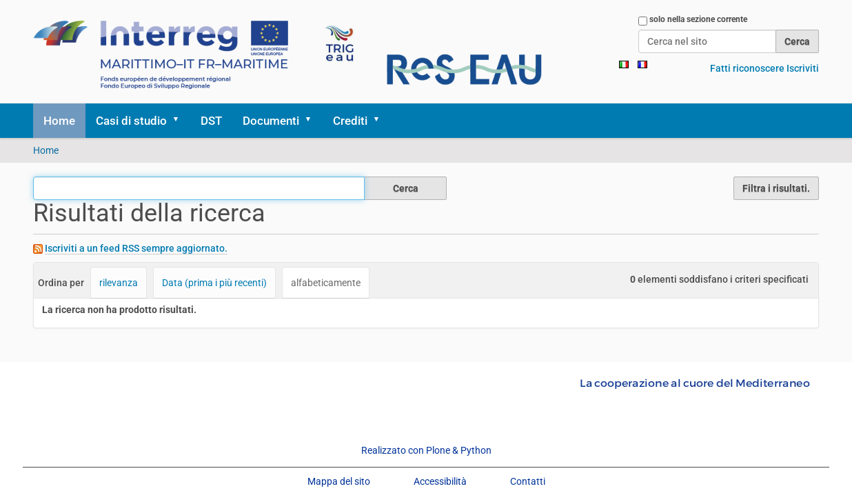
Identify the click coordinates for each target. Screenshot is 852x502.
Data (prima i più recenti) (214, 282)
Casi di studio (131, 121)
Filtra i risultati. (776, 188)
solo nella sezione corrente (698, 19)
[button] (180, 120)
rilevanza (118, 282)
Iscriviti (803, 68)
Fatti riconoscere (747, 68)
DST (211, 121)
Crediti (350, 121)
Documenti (271, 121)
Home (59, 121)
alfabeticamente (326, 282)
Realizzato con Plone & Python (426, 450)
